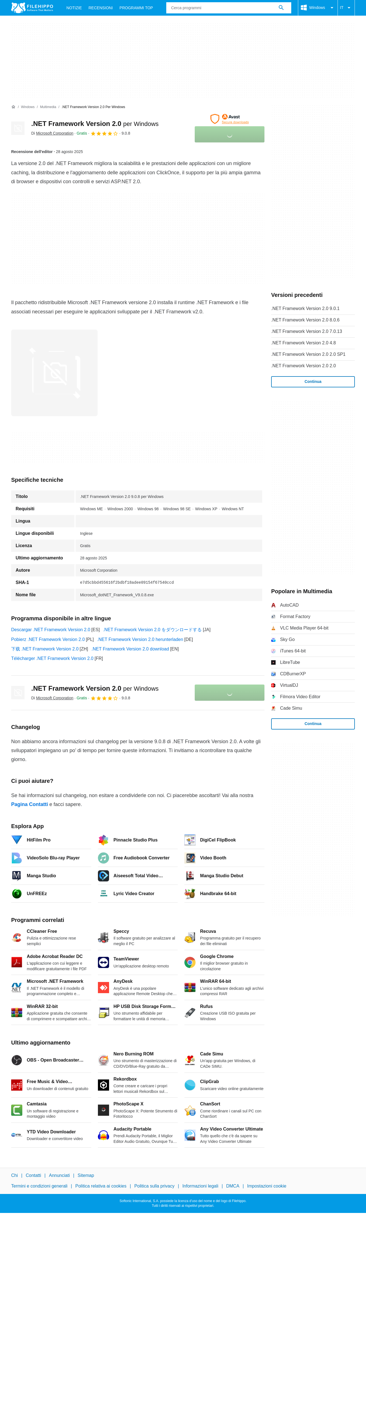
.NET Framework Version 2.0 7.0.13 (306, 331)
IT (346, 7)
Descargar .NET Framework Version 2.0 (50, 629)
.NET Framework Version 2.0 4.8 (303, 342)
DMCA (232, 1186)
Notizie (74, 8)
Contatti (33, 1175)
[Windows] (28, 107)
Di (52, 133)
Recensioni (100, 8)
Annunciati (59, 1175)
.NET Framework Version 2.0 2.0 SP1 (308, 354)
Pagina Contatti (29, 804)
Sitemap (86, 1175)
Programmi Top (136, 8)
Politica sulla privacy (154, 1186)
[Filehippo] (32, 8)
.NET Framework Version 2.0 (95, 123)
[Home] (13, 106)
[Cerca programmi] (281, 7)
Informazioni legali (200, 1186)
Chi (14, 1175)
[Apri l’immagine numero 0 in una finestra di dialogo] (54, 373)
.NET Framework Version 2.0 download (130, 649)
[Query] (228, 7)
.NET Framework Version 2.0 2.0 (303, 365)
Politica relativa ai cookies (100, 1186)
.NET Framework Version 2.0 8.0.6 (305, 320)
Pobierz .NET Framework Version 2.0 (48, 639)
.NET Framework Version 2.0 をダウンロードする (152, 629)
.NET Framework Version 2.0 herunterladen (140, 639)
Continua (313, 381)
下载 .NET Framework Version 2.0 (45, 649)
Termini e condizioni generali (39, 1186)
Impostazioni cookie (266, 1186)
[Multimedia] (48, 107)
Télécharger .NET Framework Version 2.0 (52, 658)
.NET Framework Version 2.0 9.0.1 (305, 308)
